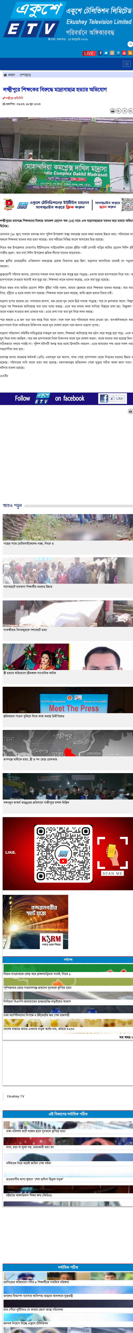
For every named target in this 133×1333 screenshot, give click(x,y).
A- (118, 110)
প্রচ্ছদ (9, 74)
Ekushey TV (15, 1096)
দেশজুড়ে (25, 74)
